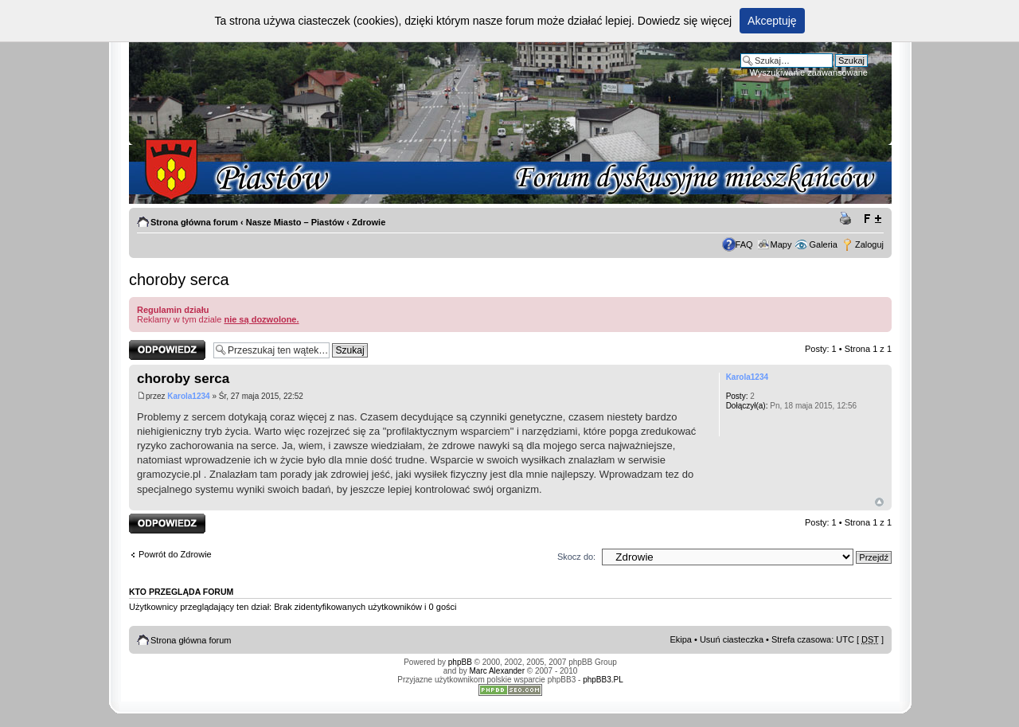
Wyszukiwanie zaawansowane (809, 72)
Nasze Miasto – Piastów (295, 222)
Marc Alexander (497, 670)
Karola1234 (188, 396)
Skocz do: (576, 556)
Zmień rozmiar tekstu (872, 219)
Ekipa (681, 639)
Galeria (823, 244)
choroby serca (179, 279)
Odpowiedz (167, 350)
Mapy (781, 244)
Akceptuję (772, 20)
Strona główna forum (194, 222)
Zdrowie (368, 222)
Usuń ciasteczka (731, 639)
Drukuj (848, 219)
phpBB (460, 662)
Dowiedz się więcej (685, 20)
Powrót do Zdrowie (175, 554)
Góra (879, 502)
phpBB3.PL (603, 679)
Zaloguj (869, 244)
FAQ (744, 244)
